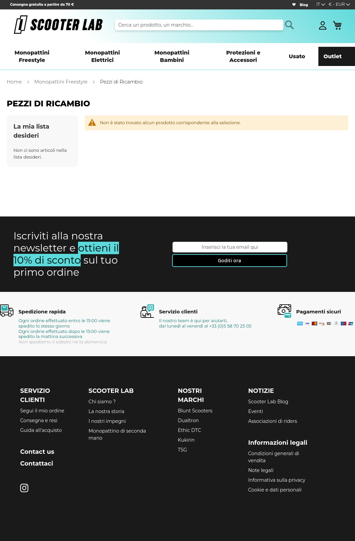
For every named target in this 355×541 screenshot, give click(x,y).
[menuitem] (36, 51)
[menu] (177, 51)
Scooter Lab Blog (268, 391)
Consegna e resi (38, 410)
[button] (339, 4)
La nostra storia (106, 401)
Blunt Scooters (195, 400)
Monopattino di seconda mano (117, 424)
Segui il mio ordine (42, 400)
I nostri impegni (107, 411)
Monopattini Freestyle (61, 71)
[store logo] (58, 24)
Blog (304, 5)
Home (15, 71)
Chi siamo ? (102, 391)
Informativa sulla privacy (276, 470)
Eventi (255, 401)
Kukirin (186, 430)
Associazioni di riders (272, 411)
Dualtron (188, 410)
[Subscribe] (229, 250)
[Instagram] (24, 477)
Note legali (260, 460)
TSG (182, 439)
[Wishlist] (293, 4)
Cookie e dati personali (275, 479)
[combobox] (199, 25)
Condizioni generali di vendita (273, 446)
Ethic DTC (189, 420)
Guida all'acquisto (41, 420)
